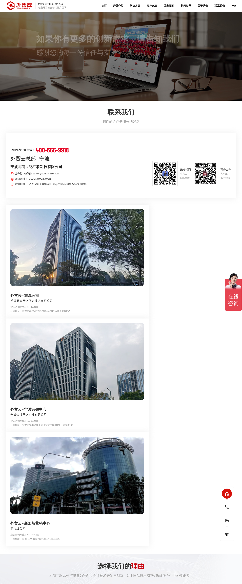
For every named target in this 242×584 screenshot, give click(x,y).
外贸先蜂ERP (123, 529)
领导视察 (151, 546)
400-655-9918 (52, 150)
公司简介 (151, 529)
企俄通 (62, 535)
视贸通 (62, 540)
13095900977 (185, 177)
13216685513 (225, 177)
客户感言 (152, 5)
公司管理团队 (154, 535)
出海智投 (92, 535)
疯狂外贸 (121, 535)
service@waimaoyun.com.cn (46, 173)
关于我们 (203, 5)
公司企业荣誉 (154, 540)
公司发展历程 (154, 551)
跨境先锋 (92, 551)
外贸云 (62, 529)
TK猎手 (91, 546)
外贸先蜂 (92, 529)
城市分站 (131, 574)
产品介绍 (118, 5)
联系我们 (219, 5)
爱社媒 (62, 546)
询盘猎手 (92, 540)
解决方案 (135, 5)
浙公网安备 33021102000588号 (185, 574)
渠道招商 (169, 5)
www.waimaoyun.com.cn (40, 178)
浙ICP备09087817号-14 (156, 574)
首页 (104, 5)
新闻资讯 (186, 5)
